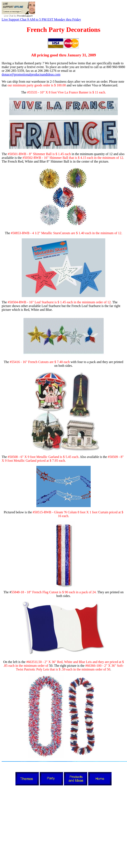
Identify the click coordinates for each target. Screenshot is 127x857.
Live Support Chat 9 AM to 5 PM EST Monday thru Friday (41, 19)
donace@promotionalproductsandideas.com (31, 74)
